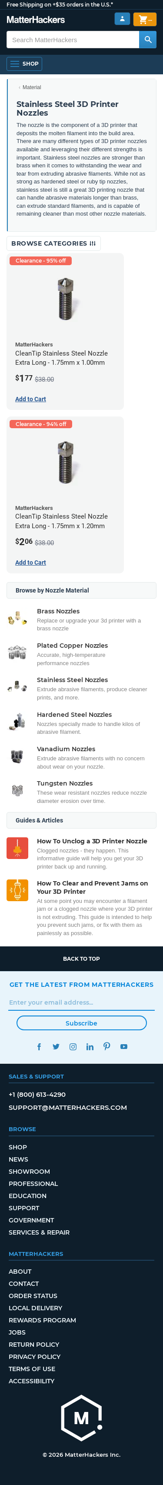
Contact (24, 1284)
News (18, 1159)
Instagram (73, 1046)
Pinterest (107, 1046)
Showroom (29, 1171)
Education (28, 1196)
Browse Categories (53, 243)
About (20, 1271)
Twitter (56, 1046)
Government (31, 1220)
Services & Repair (39, 1232)
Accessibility (31, 1381)
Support (24, 1208)
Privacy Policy (34, 1357)
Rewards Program (42, 1320)
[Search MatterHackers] (147, 39)
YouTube (124, 1046)
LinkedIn (90, 1046)
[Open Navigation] (24, 64)
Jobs (17, 1332)
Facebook (39, 1046)
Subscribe (81, 1023)
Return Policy (34, 1344)
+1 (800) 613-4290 (37, 1094)
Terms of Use (32, 1369)
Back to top (81, 959)
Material (32, 87)
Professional (33, 1184)
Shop (18, 1147)
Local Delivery (35, 1308)
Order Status (33, 1296)
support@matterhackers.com (68, 1107)
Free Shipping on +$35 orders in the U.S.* (60, 4)
